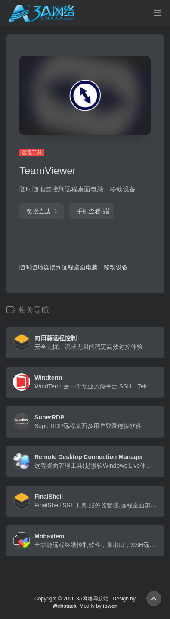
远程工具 (32, 153)
